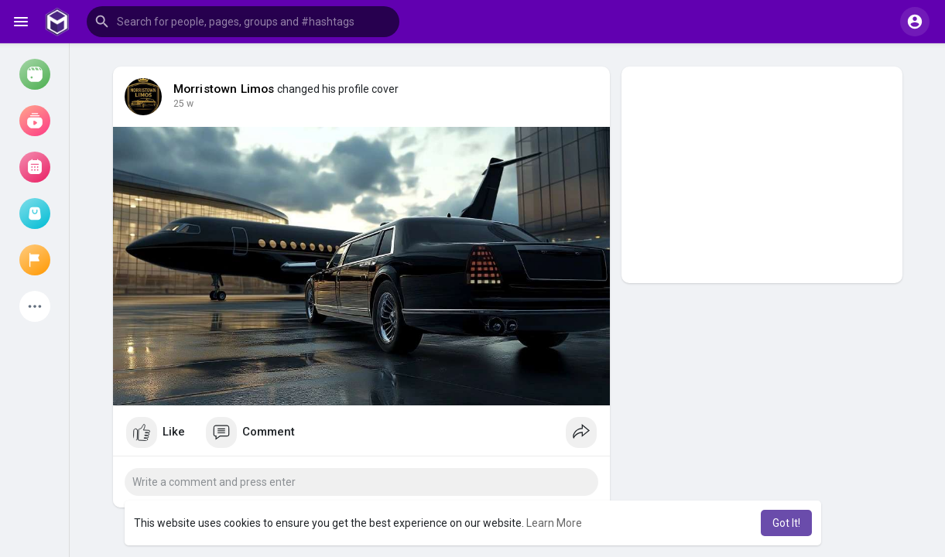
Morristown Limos (224, 89)
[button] (243, 21)
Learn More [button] (554, 523)
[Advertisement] (761, 175)
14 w (183, 103)
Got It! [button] (786, 523)
